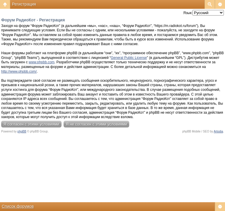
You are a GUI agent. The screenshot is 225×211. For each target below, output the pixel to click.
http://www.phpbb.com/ (19, 71)
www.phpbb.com (41, 62)
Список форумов (18, 206)
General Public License (129, 58)
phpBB (22, 131)
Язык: (187, 13)
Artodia (218, 131)
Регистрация (24, 4)
